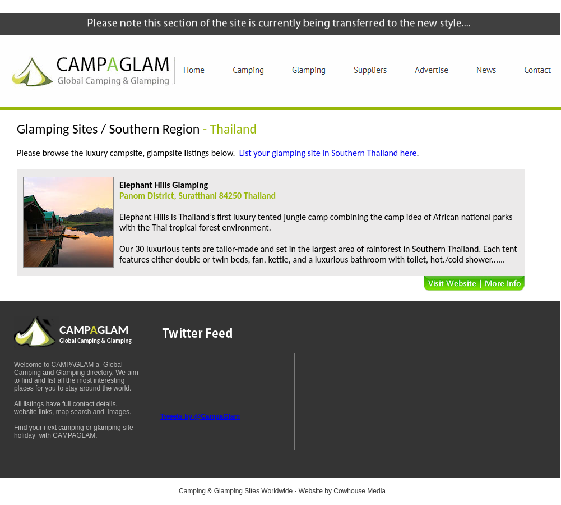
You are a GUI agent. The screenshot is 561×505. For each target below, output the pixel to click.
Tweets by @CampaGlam (200, 416)
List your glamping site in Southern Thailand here (328, 153)
